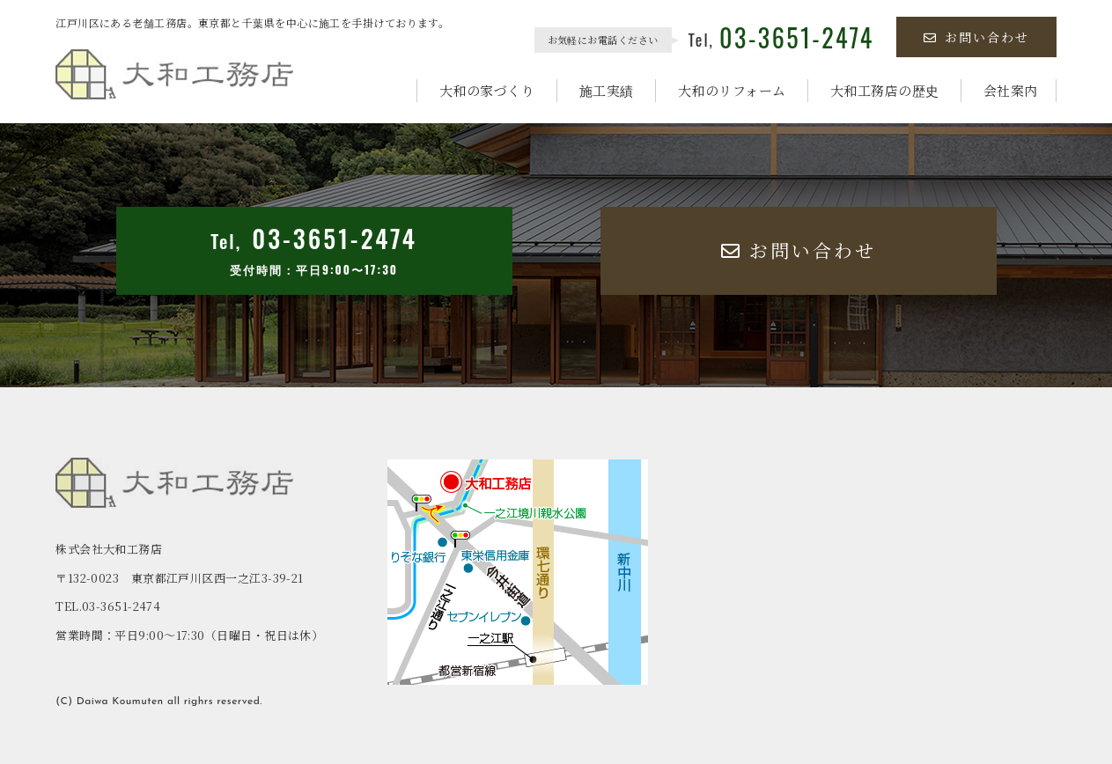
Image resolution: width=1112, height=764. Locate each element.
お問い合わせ (976, 37)
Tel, (781, 39)
